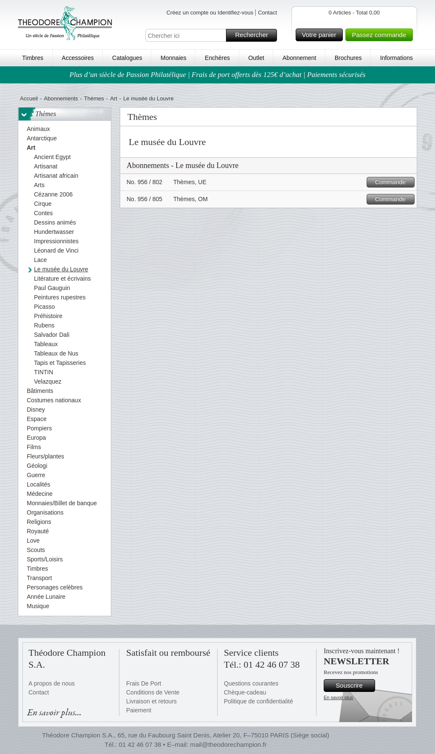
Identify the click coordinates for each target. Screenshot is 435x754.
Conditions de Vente (152, 692)
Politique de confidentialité (258, 701)
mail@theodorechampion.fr (228, 744)
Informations (396, 57)
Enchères (217, 57)
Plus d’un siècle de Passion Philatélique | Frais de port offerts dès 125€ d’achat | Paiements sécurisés (218, 75)
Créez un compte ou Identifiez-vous (210, 12)
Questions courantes (251, 683)
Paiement (138, 710)
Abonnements (61, 98)
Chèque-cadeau (245, 692)
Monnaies (173, 57)
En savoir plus (338, 697)
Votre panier (321, 34)
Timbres (32, 57)
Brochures (348, 57)
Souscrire (354, 685)
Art (113, 98)
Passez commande (381, 34)
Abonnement (299, 57)
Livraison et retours (151, 701)
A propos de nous (51, 683)
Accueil (29, 98)
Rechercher (254, 35)
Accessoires (77, 57)
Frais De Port (143, 683)
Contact (267, 12)
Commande (393, 182)
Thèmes (94, 98)
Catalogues (127, 57)
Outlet (256, 57)
